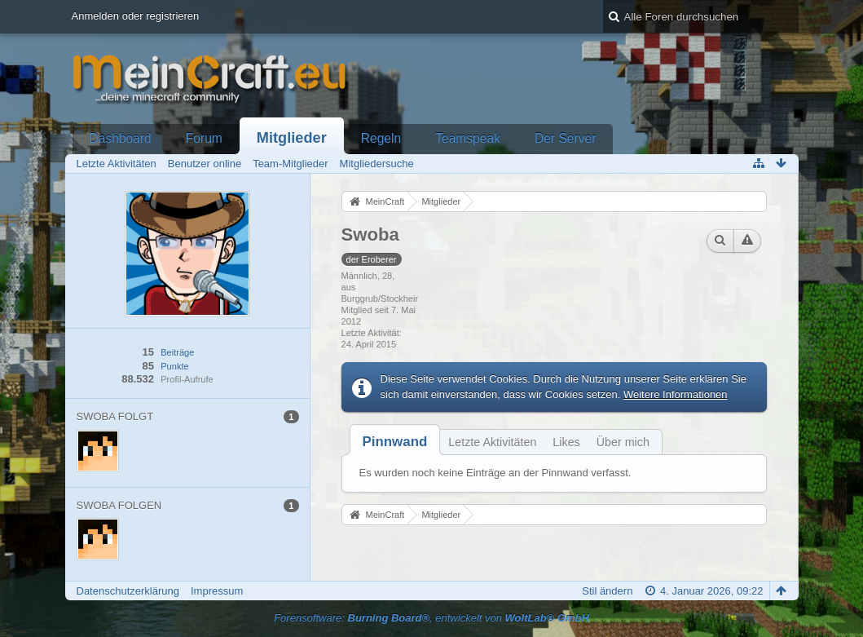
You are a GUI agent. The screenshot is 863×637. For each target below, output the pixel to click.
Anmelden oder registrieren (136, 16)
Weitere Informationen (675, 394)
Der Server (565, 138)
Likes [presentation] (566, 442)
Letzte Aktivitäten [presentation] (492, 442)
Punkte (174, 366)
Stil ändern (607, 591)
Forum (204, 138)
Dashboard (121, 138)
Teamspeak (467, 138)
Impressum (217, 591)
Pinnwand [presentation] (395, 441)
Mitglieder (292, 138)
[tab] (395, 441)
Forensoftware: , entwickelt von (431, 618)
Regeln (381, 138)
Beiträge (177, 352)
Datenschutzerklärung (128, 591)
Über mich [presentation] (623, 442)
